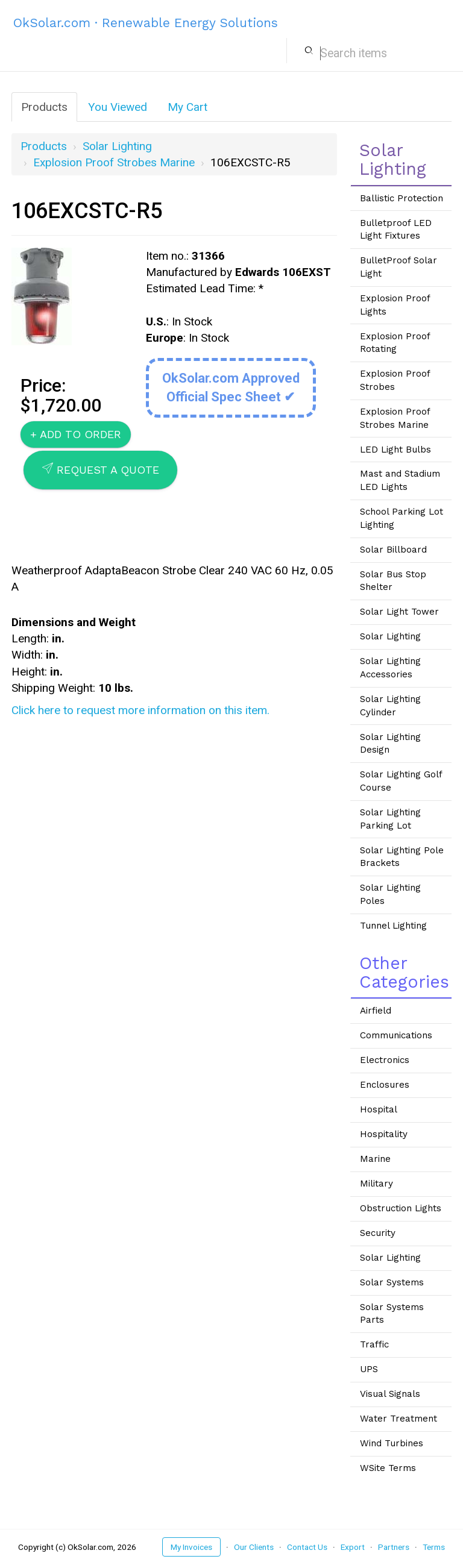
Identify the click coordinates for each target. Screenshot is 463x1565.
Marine (375, 1158)
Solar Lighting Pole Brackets (402, 857)
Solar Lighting (117, 146)
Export (353, 1547)
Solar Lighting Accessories (390, 668)
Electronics (384, 1060)
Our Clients (254, 1547)
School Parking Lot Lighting (401, 518)
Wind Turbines (391, 1443)
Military (376, 1183)
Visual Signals (390, 1393)
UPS (369, 1369)
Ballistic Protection (401, 198)
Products (44, 107)
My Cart (187, 107)
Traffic (374, 1344)
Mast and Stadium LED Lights (400, 480)
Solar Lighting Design (390, 744)
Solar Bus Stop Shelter (393, 581)
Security (377, 1233)
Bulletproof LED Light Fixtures (396, 230)
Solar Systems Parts (392, 1314)
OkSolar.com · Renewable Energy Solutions (145, 22)
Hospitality (384, 1134)
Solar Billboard (393, 549)
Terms (434, 1547)
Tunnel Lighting (393, 925)
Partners (393, 1547)
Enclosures (384, 1084)
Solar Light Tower (399, 611)
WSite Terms (388, 1468)
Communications (396, 1035)
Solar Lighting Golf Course (401, 781)
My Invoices (191, 1547)
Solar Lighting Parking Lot (390, 819)
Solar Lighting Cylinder (390, 706)
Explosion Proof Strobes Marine (114, 162)
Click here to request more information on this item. (140, 710)
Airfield (375, 1010)
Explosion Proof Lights (395, 305)
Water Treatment (398, 1418)
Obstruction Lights (400, 1208)
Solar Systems (392, 1282)
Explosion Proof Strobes (395, 380)
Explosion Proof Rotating (395, 343)
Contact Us (307, 1547)
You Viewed (117, 107)
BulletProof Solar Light (398, 267)
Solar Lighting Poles (390, 894)
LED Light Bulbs (395, 449)
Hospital (378, 1109)
